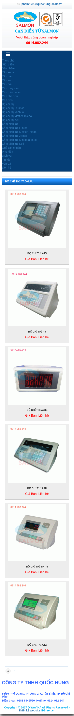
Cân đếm (7, 84)
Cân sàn (7, 80)
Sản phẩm (8, 68)
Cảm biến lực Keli (13, 143)
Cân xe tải (8, 72)
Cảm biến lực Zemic (14, 135)
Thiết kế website (29, 710)
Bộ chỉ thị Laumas (13, 108)
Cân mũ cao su (11, 92)
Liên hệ (6, 167)
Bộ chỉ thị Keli (10, 120)
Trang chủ (8, 60)
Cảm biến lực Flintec (14, 127)
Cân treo (7, 100)
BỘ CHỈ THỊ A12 (37, 644)
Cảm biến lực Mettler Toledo (19, 131)
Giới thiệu (8, 64)
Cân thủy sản (10, 88)
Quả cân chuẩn (11, 147)
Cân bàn (7, 76)
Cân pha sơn (10, 96)
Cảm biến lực (10, 124)
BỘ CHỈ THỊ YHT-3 (37, 566)
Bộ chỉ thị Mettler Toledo (17, 116)
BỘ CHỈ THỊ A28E (36, 409)
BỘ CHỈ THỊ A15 (37, 253)
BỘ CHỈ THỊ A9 (37, 331)
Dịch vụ (7, 155)
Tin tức (6, 159)
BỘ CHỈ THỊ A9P (37, 488)
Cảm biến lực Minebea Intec (19, 139)
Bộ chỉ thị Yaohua (13, 112)
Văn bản (7, 163)
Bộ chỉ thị (8, 104)
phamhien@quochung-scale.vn (42, 4)
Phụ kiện (7, 151)
